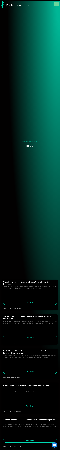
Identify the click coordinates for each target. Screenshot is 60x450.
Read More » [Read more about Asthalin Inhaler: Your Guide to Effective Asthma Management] (30, 440)
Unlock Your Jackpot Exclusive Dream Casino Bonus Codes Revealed (27, 283)
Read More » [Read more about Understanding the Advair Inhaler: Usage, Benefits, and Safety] (30, 406)
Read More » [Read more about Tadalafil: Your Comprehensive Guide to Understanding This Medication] (30, 337)
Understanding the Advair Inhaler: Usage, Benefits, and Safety (29, 385)
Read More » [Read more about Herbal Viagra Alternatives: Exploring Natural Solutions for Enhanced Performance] (30, 372)
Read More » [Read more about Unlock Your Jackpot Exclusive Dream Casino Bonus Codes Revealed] (30, 303)
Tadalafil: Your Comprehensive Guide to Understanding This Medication (28, 317)
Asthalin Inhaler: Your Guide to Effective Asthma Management (29, 419)
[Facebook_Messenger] (54, 445)
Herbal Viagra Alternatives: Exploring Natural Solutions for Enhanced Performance (27, 352)
